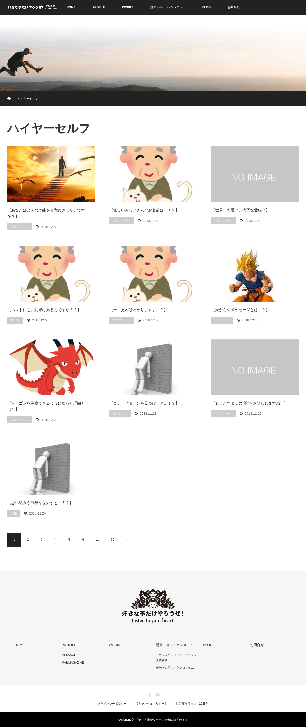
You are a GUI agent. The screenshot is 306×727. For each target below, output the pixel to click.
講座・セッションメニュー (167, 7)
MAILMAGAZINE (73, 662)
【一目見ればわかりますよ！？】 (138, 310)
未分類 (15, 320)
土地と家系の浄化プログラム (175, 667)
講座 (14, 513)
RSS (157, 693)
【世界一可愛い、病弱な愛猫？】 (240, 210)
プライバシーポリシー (112, 703)
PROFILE (99, 7)
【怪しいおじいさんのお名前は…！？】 (144, 210)
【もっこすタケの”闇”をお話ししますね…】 (249, 403)
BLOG (206, 7)
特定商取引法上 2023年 (192, 703)
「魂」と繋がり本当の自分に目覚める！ (161, 719)
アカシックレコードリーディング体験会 (176, 657)
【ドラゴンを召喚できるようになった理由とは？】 (46, 406)
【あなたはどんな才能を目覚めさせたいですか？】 (46, 213)
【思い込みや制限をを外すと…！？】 (40, 503)
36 (112, 539)
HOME (71, 7)
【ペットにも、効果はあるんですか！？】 (44, 310)
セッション (222, 320)
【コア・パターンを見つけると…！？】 (144, 403)
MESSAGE (69, 655)
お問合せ (233, 7)
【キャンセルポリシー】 (151, 703)
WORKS (127, 7)
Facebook (149, 693)
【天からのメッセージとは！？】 (240, 310)
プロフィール (19, 226)
